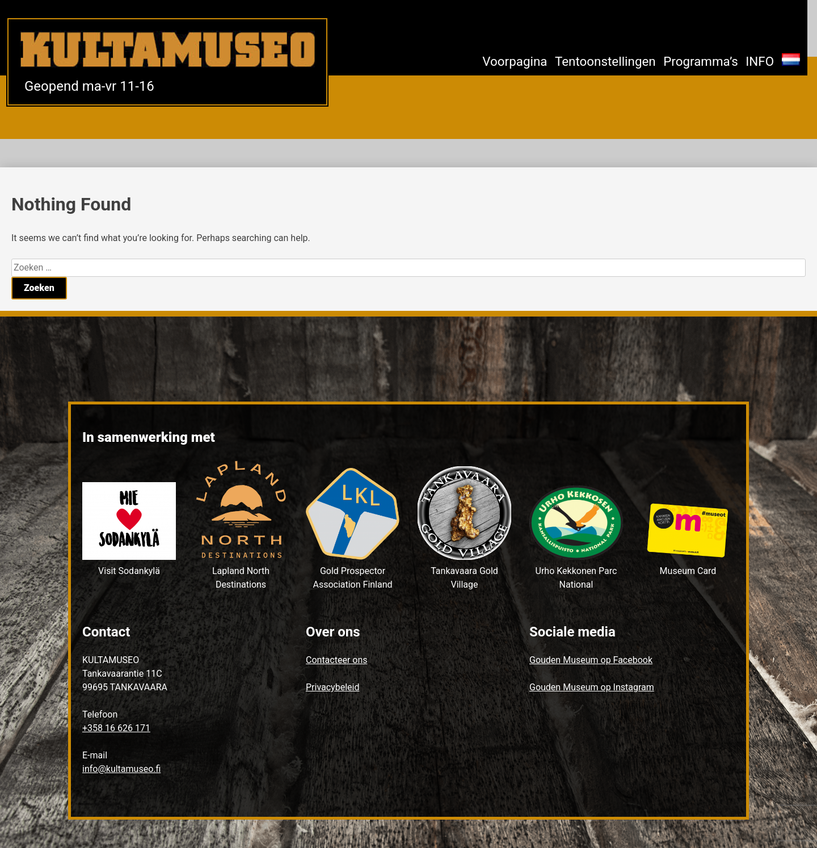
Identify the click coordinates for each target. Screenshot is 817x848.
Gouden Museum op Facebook (590, 660)
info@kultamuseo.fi (121, 768)
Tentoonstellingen (605, 61)
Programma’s (700, 61)
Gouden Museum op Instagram (591, 687)
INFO (760, 61)
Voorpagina (514, 61)
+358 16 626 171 (116, 728)
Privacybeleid (332, 687)
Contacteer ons (337, 660)
